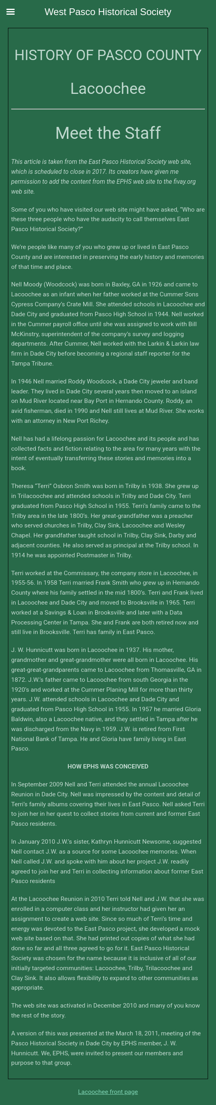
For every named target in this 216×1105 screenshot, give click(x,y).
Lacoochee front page (108, 1091)
